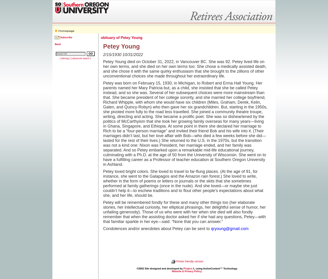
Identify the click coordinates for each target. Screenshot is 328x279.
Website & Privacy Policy (187, 271)
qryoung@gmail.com (230, 228)
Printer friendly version (189, 261)
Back (58, 44)
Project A (189, 268)
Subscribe (66, 37)
